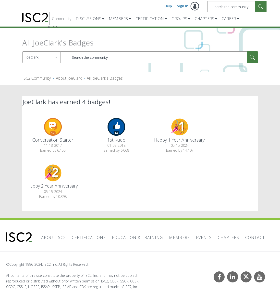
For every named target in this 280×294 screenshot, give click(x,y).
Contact (255, 237)
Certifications (89, 237)
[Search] (237, 6)
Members (118, 18)
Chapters (204, 18)
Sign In (182, 6)
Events (204, 237)
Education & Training (137, 237)
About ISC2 (53, 237)
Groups (179, 18)
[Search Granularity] (42, 57)
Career (229, 18)
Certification (149, 18)
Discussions (88, 18)
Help (168, 6)
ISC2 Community (36, 78)
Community (61, 18)
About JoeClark (69, 78)
